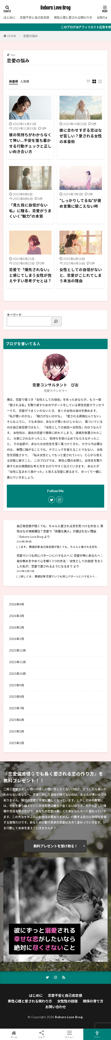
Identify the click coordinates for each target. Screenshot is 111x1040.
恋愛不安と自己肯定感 (34, 17)
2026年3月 (16, 616)
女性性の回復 (67, 1001)
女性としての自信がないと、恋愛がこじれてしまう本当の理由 (80, 275)
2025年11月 (17, 662)
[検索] (56, 321)
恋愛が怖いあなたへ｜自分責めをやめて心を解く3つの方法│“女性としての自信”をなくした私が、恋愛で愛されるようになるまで (60, 561)
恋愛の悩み (30, 36)
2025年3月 (16, 731)
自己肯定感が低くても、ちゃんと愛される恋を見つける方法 (56, 526)
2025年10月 (17, 673)
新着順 (13, 81)
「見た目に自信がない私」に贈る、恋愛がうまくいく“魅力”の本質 (30, 211)
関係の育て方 (93, 1001)
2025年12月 (17, 650)
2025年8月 (16, 696)
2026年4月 (16, 604)
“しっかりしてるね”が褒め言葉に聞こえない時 (80, 203)
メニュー (69, 1034)
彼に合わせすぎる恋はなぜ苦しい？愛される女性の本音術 (80, 136)
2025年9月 (16, 685)
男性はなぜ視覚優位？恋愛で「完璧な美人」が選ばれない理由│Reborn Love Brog (60, 531)
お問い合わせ (55, 1007)
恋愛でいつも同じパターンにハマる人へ (43, 555)
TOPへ (97, 1034)
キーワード (14, 315)
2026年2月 (16, 627)
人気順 (24, 81)
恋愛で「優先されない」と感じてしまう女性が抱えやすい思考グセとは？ (30, 275)
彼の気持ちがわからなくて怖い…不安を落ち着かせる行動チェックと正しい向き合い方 (30, 143)
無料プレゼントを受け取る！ (55, 846)
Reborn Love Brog (55, 8)
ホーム (14, 1034)
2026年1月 (16, 639)
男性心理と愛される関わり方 (73, 17)
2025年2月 (16, 743)
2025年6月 (16, 720)
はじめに (9, 17)
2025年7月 (16, 708)
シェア (41, 1034)
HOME (11, 36)
